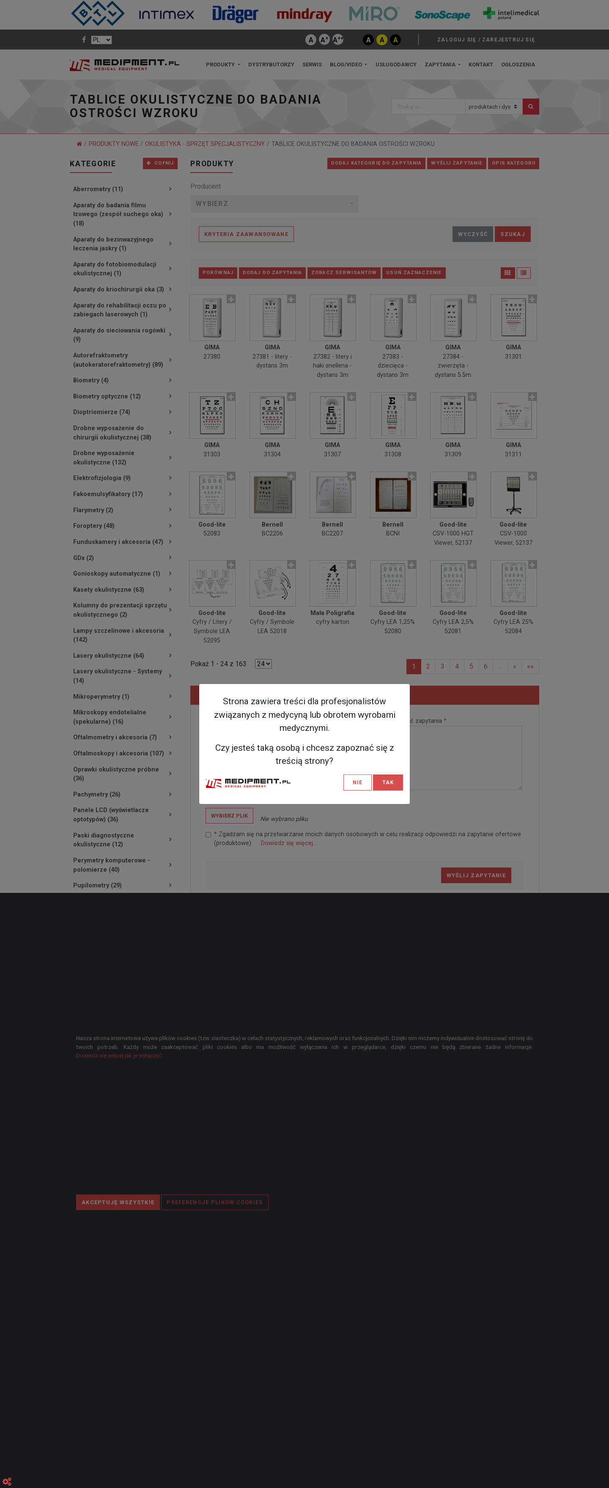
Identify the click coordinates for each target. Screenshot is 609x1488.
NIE (357, 782)
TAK (388, 782)
